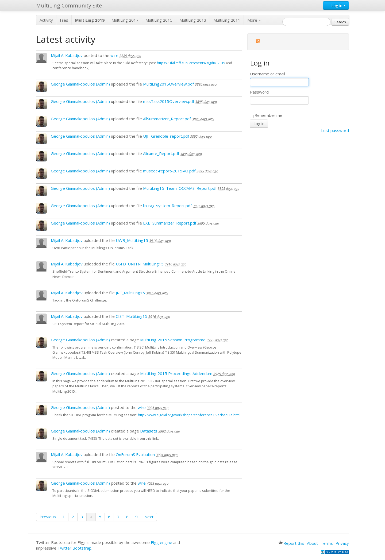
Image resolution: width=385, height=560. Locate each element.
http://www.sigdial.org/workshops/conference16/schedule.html (189, 414)
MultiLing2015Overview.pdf (168, 84)
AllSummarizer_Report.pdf (167, 118)
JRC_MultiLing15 (130, 292)
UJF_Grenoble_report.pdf (166, 136)
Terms (327, 543)
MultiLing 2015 (158, 20)
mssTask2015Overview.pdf (168, 101)
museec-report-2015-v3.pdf (169, 170)
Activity (46, 20)
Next (148, 516)
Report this (291, 543)
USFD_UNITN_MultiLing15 (140, 264)
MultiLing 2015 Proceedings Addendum (176, 373)
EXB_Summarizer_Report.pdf (169, 223)
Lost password (335, 130)
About (312, 543)
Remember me (266, 115)
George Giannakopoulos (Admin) (80, 84)
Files (64, 20)
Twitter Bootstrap (74, 548)
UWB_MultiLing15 (132, 240)
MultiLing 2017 (124, 20)
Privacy (342, 543)
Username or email (267, 73)
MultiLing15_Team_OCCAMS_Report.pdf (180, 188)
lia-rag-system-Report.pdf (167, 205)
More (254, 20)
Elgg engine (161, 542)
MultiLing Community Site (69, 5)
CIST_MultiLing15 (131, 316)
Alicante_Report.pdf (161, 153)
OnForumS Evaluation (135, 454)
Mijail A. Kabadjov (67, 55)
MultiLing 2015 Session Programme (173, 339)
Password (259, 92)
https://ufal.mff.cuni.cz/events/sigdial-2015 (191, 62)
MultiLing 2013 (192, 20)
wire (114, 55)
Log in (335, 5)
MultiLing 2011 (226, 20)
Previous (48, 516)
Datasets (148, 431)
